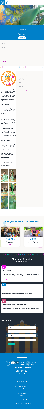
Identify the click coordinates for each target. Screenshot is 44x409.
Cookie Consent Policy (22, 393)
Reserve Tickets (22, 37)
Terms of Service (22, 395)
